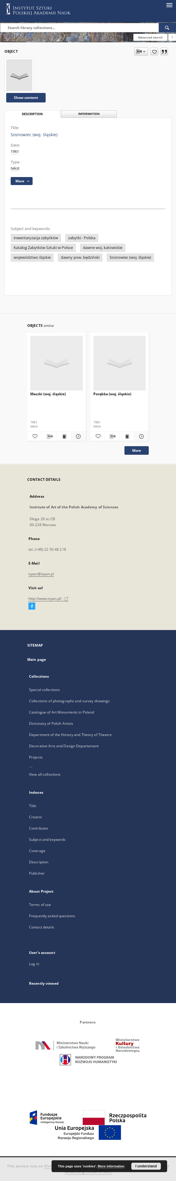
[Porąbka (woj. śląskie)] (120, 363)
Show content (26, 97)
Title (32, 805)
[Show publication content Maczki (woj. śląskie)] (64, 436)
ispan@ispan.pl (41, 573)
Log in (34, 963)
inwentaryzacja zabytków (36, 237)
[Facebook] (31, 606)
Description (38, 862)
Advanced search (150, 37)
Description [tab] (32, 114)
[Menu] (169, 4)
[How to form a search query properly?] (172, 37)
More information (111, 1166)
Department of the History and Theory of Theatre (70, 734)
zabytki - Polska (81, 237)
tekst (15, 168)
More (136, 450)
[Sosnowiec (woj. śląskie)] (19, 75)
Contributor (38, 828)
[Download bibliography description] (49, 436)
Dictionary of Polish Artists (51, 723)
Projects (36, 757)
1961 (15, 151)
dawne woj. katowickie (102, 247)
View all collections (44, 774)
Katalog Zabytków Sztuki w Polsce (43, 247)
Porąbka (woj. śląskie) (112, 393)
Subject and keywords (47, 839)
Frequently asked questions (52, 915)
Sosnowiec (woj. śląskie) (130, 257)
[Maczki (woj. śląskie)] (57, 363)
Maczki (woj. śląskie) (48, 393)
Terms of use (40, 904)
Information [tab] (89, 114)
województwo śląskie (32, 257)
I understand (146, 1166)
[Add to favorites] (154, 51)
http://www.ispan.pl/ (48, 598)
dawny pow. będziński (80, 257)
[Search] (167, 27)
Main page (36, 659)
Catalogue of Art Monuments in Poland (61, 712)
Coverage (37, 850)
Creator (35, 817)
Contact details (41, 927)
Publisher (37, 873)
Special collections (44, 689)
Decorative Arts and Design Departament (64, 745)
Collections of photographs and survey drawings (69, 700)
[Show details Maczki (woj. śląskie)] (78, 436)
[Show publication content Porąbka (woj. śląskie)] (127, 436)
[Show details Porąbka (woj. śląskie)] (140, 436)
